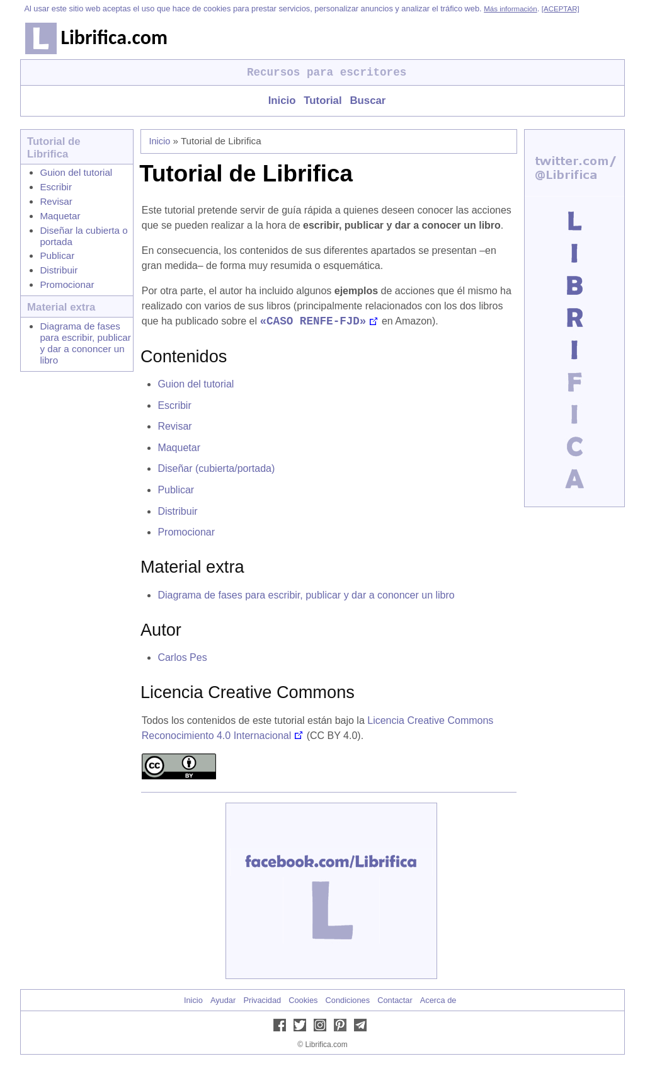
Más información (510, 9)
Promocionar (67, 284)
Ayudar (223, 1001)
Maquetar (60, 215)
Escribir (56, 186)
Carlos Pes (182, 658)
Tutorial (322, 100)
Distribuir (58, 270)
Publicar (57, 255)
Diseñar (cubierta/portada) (216, 469)
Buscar (367, 100)
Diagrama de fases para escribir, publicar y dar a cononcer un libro (85, 343)
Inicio (282, 100)
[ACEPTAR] (560, 9)
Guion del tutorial (76, 172)
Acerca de (438, 1001)
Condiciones (348, 1001)
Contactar (394, 1001)
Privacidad (262, 1001)
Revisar (56, 201)
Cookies (302, 1001)
